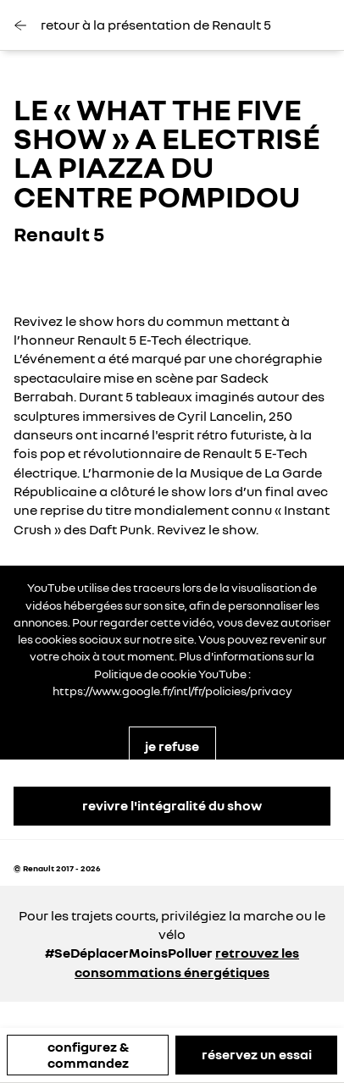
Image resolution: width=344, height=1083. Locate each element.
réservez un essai (257, 1054)
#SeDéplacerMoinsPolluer (129, 952)
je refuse (172, 746)
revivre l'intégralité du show (172, 805)
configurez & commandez (88, 1054)
